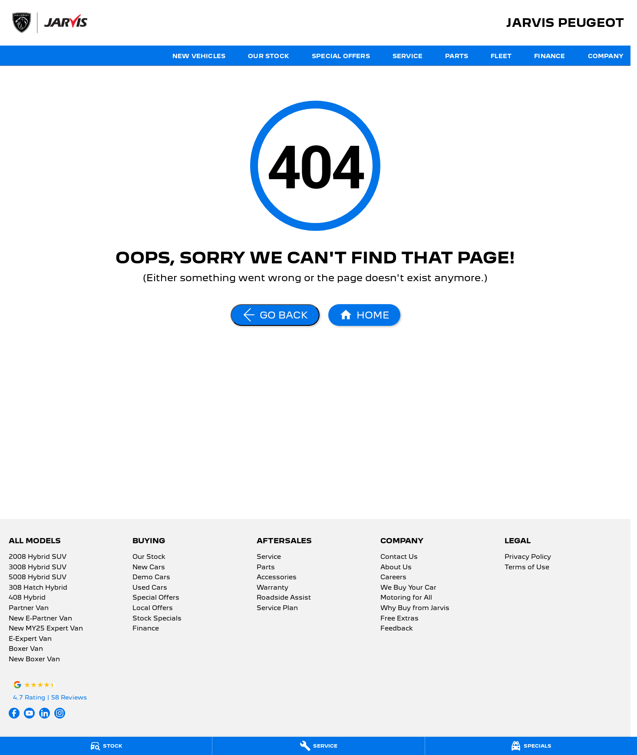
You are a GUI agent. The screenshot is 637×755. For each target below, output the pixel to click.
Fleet (501, 56)
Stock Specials (157, 618)
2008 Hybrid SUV (37, 557)
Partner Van (29, 608)
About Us (396, 567)
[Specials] (531, 746)
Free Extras (399, 618)
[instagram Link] (59, 713)
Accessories (277, 577)
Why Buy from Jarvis (414, 608)
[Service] (318, 746)
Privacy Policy (528, 557)
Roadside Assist (284, 597)
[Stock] (106, 746)
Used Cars (149, 587)
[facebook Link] (14, 713)
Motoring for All (406, 597)
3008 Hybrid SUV (37, 567)
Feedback (396, 628)
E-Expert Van (30, 639)
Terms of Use (527, 567)
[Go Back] (275, 315)
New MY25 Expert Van (46, 628)
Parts (456, 56)
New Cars (148, 567)
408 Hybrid (27, 597)
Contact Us (399, 557)
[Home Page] (364, 315)
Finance (549, 56)
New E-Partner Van (40, 618)
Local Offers (152, 608)
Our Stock (268, 56)
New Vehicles (198, 56)
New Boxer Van (34, 659)
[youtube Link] (29, 713)
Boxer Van (26, 649)
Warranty (272, 587)
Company (606, 56)
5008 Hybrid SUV (37, 577)
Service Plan (277, 608)
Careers (393, 577)
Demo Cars (151, 577)
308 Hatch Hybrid (38, 587)
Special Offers (341, 56)
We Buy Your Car (408, 587)
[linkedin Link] (44, 713)
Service (407, 56)
